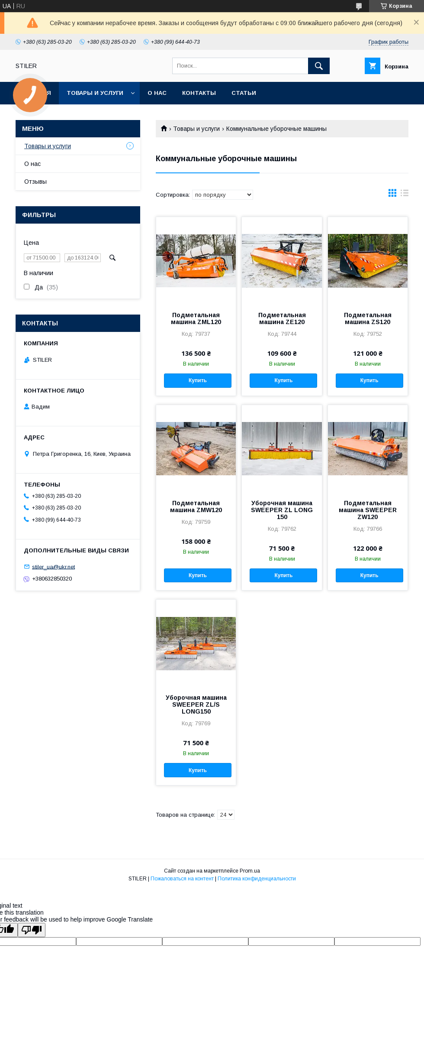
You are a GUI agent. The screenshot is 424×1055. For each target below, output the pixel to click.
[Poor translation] (31, 930)
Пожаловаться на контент (182, 879)
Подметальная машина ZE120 (282, 318)
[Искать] (319, 66)
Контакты (199, 93)
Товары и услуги (95, 93)
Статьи (243, 93)
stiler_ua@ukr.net (53, 566)
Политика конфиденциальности (257, 879)
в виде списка (404, 195)
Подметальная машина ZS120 (368, 318)
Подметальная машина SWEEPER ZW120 (368, 510)
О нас (157, 93)
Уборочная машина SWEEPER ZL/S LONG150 (196, 704)
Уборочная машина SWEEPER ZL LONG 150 (282, 510)
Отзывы (35, 181)
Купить (198, 380)
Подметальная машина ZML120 (196, 318)
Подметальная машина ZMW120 (196, 506)
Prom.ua (250, 871)
